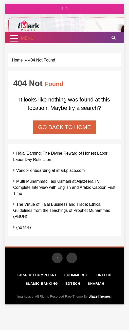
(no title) (23, 227)
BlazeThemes (99, 296)
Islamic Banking (41, 283)
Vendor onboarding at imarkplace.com (50, 170)
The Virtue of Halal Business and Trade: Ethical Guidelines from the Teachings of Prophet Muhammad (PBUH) (61, 210)
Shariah (96, 283)
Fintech (104, 275)
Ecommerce (76, 275)
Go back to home (64, 127)
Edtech (72, 283)
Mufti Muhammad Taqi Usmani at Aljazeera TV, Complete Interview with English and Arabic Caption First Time (64, 187)
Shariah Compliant (37, 275)
